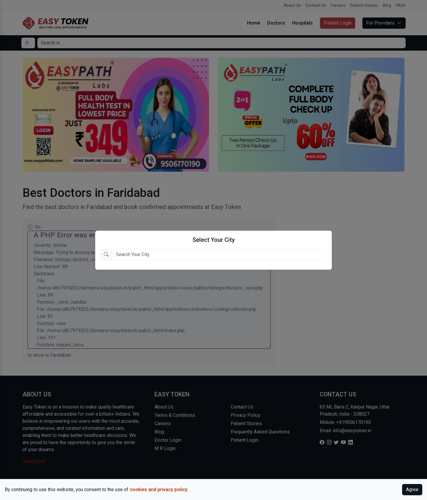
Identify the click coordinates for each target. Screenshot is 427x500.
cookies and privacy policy (158, 489)
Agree (412, 489)
